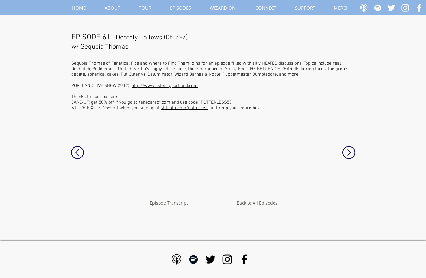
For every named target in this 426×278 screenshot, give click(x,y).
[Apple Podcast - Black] (176, 259)
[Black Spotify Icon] (193, 259)
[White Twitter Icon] (391, 8)
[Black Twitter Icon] (210, 259)
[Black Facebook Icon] (244, 259)
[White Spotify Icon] (378, 8)
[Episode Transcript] (169, 203)
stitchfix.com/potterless (184, 108)
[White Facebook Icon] (419, 8)
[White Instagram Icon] (405, 8)
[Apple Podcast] (364, 8)
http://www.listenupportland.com (165, 86)
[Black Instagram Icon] (227, 259)
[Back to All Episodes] (257, 203)
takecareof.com (154, 102)
